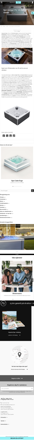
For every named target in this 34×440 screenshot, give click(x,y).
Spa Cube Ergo (17, 181)
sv (29, 2)
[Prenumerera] (32, 388)
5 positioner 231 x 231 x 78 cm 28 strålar (17, 182)
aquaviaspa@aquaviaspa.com (8, 404)
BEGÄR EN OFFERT (17, 438)
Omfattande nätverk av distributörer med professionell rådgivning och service (17, 295)
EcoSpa (5, 93)
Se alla (17, 254)
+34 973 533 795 (5, 402)
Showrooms (17, 293)
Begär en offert (18, 2)
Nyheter (18, 31)
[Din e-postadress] (16, 388)
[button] (15, 186)
